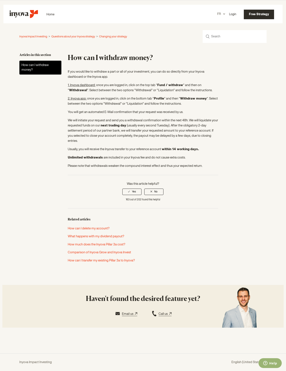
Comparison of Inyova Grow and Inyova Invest (99, 252)
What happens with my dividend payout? (96, 236)
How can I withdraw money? (35, 67)
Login (232, 14)
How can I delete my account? (89, 228)
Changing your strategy (113, 36)
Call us (161, 314)
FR (219, 14)
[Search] (235, 36)
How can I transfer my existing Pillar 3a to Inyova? (101, 260)
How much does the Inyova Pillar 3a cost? (96, 244)
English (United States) (247, 362)
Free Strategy (259, 14)
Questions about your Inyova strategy (73, 36)
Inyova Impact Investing (33, 36)
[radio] (132, 192)
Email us (125, 314)
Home (50, 14)
